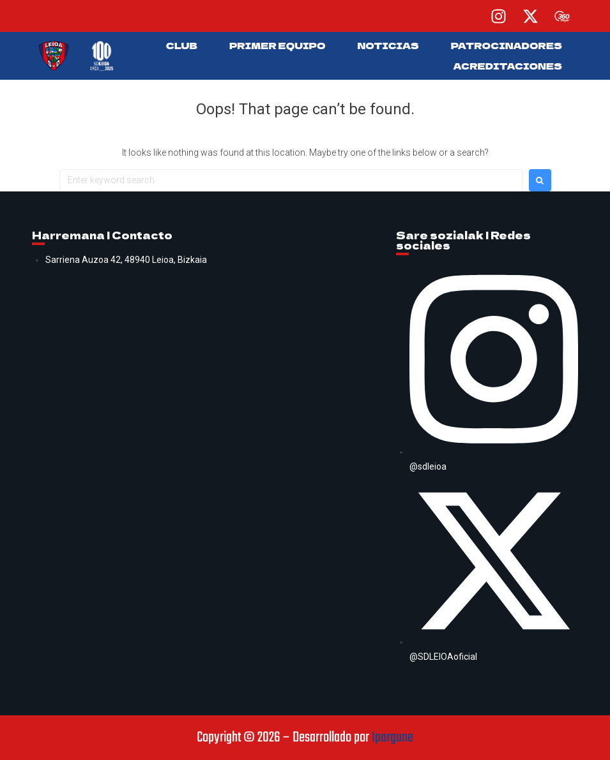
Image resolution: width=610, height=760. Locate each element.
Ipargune (392, 737)
